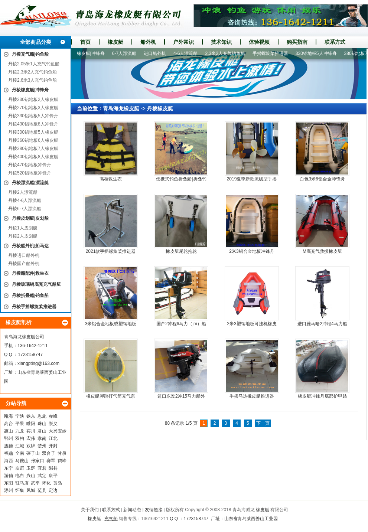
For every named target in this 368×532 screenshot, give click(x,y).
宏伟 (30, 438)
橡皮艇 (115, 42)
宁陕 (19, 416)
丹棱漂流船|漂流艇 (30, 182)
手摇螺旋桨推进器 (272, 53)
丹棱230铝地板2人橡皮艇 (33, 99)
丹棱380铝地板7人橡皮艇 (33, 148)
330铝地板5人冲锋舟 (318, 53)
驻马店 (22, 483)
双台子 (48, 453)
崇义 (53, 423)
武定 (42, 475)
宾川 (30, 431)
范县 (42, 490)
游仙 (8, 475)
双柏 (19, 438)
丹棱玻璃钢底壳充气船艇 (36, 284)
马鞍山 (22, 460)
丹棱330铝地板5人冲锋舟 (33, 115)
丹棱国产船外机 (23, 263)
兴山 (30, 475)
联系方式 (335, 42)
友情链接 (154, 509)
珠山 (42, 423)
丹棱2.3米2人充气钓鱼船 (32, 72)
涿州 (8, 490)
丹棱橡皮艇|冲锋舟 (30, 89)
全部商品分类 (35, 42)
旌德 (8, 445)
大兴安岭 (57, 431)
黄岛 (57, 483)
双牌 (30, 445)
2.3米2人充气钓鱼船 (227, 53)
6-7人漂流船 (126, 53)
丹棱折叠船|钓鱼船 (30, 295)
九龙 (19, 431)
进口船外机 (157, 53)
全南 (19, 453)
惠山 (8, 431)
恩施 (42, 416)
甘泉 (62, 453)
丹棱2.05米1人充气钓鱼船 (33, 63)
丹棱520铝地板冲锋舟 (29, 173)
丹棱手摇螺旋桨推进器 (34, 306)
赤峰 (53, 416)
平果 (19, 423)
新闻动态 (132, 509)
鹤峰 (62, 460)
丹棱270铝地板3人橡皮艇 (33, 107)
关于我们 (90, 509)
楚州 (42, 445)
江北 (53, 438)
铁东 (30, 416)
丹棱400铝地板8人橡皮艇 (33, 156)
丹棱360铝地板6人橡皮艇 (33, 140)
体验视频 (259, 42)
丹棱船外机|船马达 (30, 245)
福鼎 (8, 453)
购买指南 (297, 42)
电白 (19, 475)
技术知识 (221, 42)
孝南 (42, 438)
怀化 (46, 483)
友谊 (19, 468)
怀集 (19, 490)
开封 (53, 445)
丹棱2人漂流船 (23, 192)
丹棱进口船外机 (23, 255)
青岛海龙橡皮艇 (121, 108)
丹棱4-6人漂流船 (24, 200)
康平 (53, 475)
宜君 (42, 468)
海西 (8, 460)
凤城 (30, 490)
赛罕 (50, 460)
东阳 (8, 483)
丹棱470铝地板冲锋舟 (29, 164)
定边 (53, 490)
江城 (19, 445)
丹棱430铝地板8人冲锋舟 (33, 124)
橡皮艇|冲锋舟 (93, 53)
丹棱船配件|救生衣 (30, 273)
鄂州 (8, 438)
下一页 (263, 423)
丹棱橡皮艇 (160, 108)
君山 (42, 431)
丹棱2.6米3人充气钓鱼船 (32, 80)
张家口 (37, 460)
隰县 (53, 468)
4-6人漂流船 (188, 53)
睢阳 (30, 423)
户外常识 (183, 42)
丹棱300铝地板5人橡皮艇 (33, 132)
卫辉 (30, 468)
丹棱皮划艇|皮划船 (30, 218)
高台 (8, 423)
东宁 (8, 468)
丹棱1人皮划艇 (23, 228)
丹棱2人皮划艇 (23, 236)
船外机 (148, 42)
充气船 (111, 518)
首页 (85, 42)
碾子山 (33, 453)
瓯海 (8, 416)
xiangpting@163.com (38, 363)
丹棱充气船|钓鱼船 (30, 54)
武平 (35, 483)
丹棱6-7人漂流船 (24, 208)
